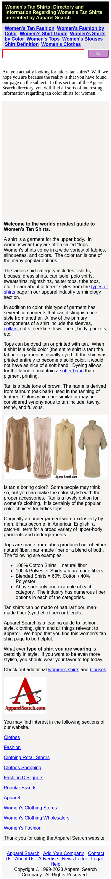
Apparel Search (23, 853)
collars (10, 328)
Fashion (12, 747)
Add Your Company (63, 853)
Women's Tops (43, 38)
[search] (42, 54)
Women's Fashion (22, 827)
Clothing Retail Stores (27, 757)
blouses (98, 669)
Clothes (12, 737)
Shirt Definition (22, 44)
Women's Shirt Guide (43, 33)
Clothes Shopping (22, 767)
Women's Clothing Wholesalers (37, 817)
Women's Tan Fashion (29, 28)
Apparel (12, 797)
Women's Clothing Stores (30, 807)
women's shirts (63, 669)
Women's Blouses (82, 38)
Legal (97, 858)
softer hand (71, 370)
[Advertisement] (55, 161)
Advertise (48, 858)
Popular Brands (20, 787)
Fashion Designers (23, 777)
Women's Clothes (61, 44)
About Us (25, 858)
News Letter (74, 858)
